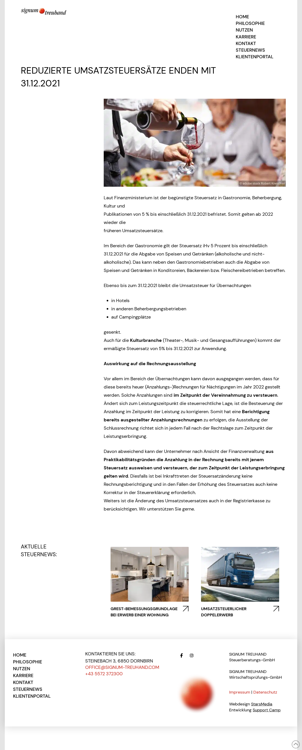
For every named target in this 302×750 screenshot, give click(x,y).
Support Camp (267, 710)
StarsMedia (261, 704)
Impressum (239, 692)
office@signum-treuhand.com (122, 667)
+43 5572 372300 (104, 674)
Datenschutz (265, 692)
